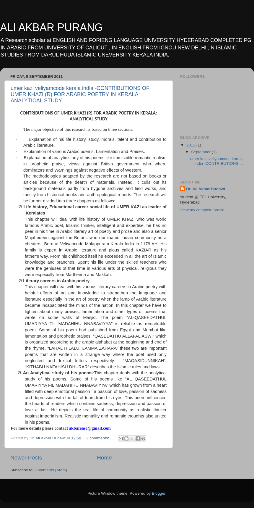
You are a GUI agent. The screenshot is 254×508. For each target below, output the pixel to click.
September (201, 152)
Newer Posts (26, 457)
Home (104, 457)
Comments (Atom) (51, 470)
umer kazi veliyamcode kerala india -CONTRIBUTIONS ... (216, 161)
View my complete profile (202, 210)
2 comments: (98, 438)
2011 (191, 145)
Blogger (158, 493)
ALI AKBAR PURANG (51, 27)
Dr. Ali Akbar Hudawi (205, 189)
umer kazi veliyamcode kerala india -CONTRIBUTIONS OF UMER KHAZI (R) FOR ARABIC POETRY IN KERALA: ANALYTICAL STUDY (80, 94)
